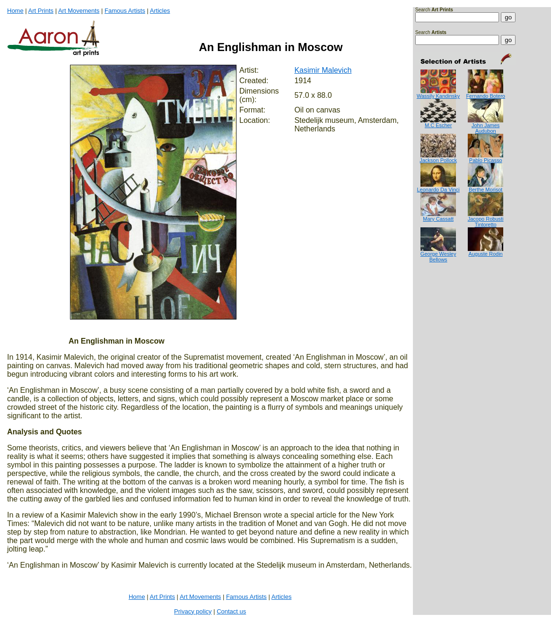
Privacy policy (192, 611)
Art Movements (78, 10)
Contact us (231, 611)
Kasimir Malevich (322, 70)
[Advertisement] (444, 300)
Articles (160, 10)
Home (15, 10)
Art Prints (40, 10)
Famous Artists (125, 10)
